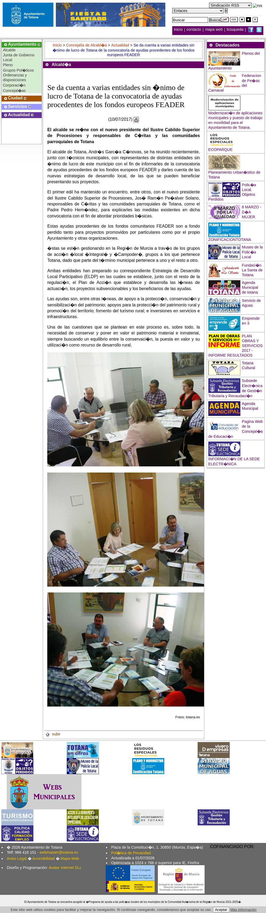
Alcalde (9, 50)
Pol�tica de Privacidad (131, 853)
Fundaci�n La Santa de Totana (252, 270)
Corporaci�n (14, 85)
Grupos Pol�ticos (18, 70)
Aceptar (221, 910)
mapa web (214, 30)
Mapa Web (70, 858)
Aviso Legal (16, 858)
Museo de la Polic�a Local (252, 252)
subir (52, 734)
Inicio (58, 45)
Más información (243, 910)
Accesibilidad (43, 858)
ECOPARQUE (220, 149)
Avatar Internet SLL (65, 867)
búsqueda (236, 30)
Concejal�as (14, 90)
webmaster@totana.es (59, 852)
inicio (179, 30)
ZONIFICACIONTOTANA (229, 239)
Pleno (8, 65)
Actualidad (120, 45)
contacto (194, 30)
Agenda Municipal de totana (250, 287)
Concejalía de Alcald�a (86, 45)
